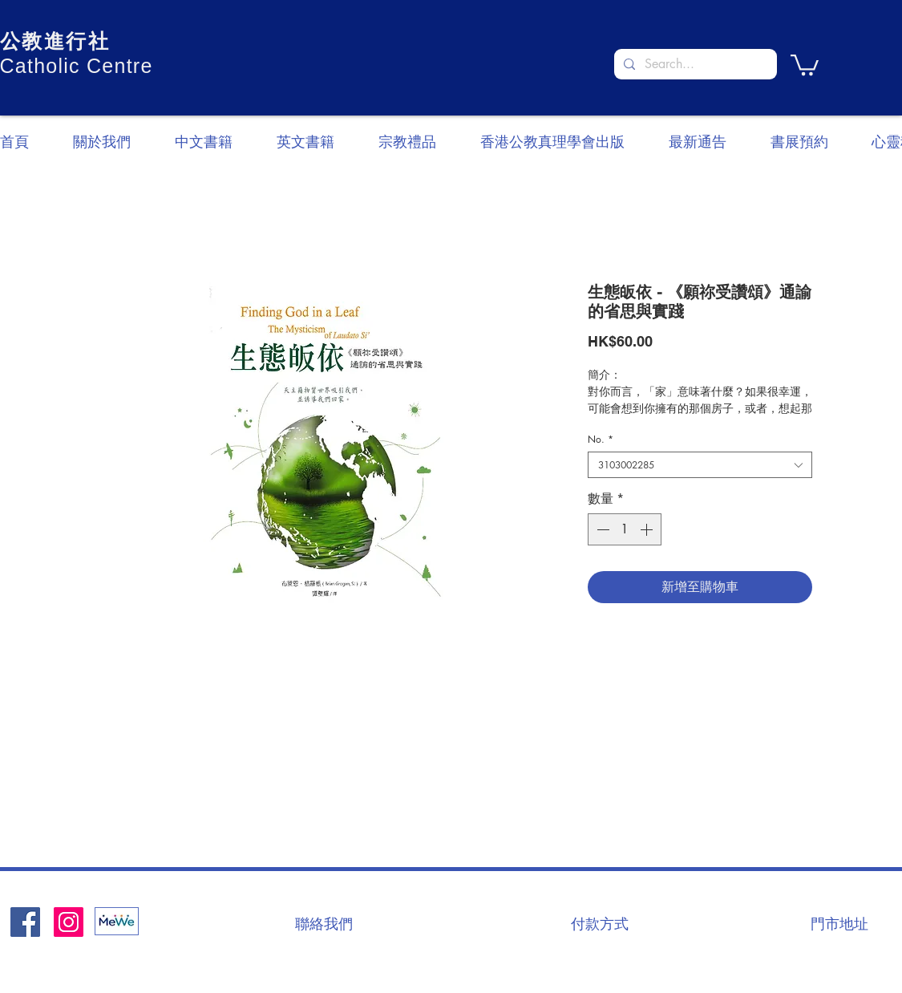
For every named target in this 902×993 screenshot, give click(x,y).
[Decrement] (601, 529)
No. (600, 439)
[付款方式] (600, 923)
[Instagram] (68, 922)
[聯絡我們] (324, 923)
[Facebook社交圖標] (25, 922)
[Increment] (648, 529)
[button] (805, 63)
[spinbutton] (625, 529)
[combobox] (700, 465)
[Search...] (694, 64)
